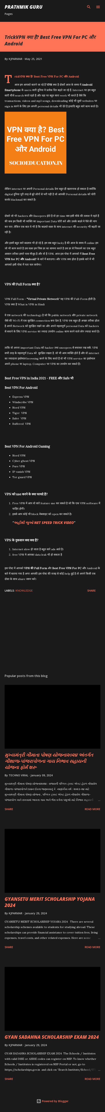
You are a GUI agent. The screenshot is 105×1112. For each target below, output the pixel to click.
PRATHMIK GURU (23, 7)
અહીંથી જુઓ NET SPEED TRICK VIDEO (44, 522)
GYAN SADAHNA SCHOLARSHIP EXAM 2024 (52, 1037)
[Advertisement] (52, 634)
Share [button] (91, 590)
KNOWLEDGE (24, 590)
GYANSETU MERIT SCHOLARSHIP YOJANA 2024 (50, 902)
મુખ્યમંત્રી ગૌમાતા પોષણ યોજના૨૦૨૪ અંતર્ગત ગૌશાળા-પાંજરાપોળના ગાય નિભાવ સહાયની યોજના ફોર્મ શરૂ (49, 761)
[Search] (88, 7)
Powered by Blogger (52, 1101)
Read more (92, 809)
